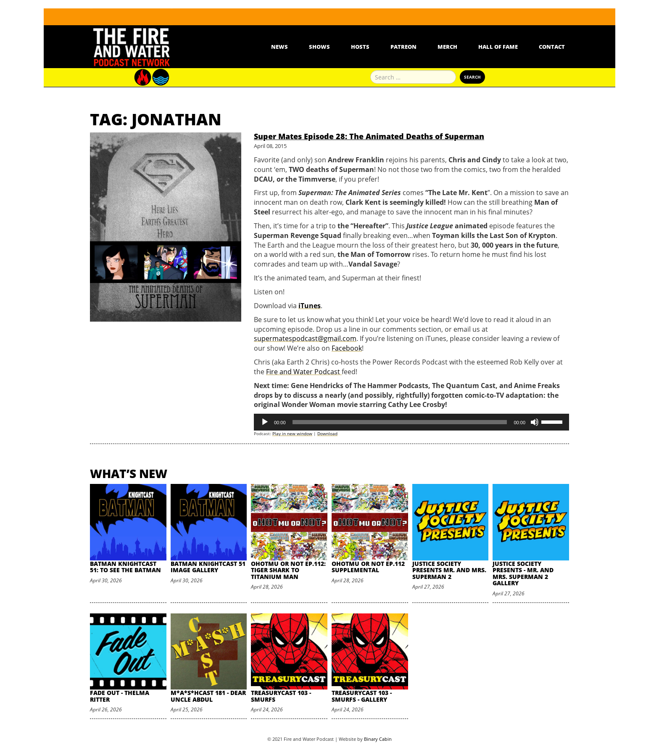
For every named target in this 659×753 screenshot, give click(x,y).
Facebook (347, 348)
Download (327, 433)
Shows (319, 46)
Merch (447, 46)
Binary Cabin (378, 739)
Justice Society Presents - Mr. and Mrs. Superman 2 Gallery (523, 573)
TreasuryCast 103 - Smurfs (281, 696)
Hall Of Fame (498, 46)
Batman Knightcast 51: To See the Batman (125, 567)
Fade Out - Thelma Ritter (119, 696)
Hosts (360, 46)
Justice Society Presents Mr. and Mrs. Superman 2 (449, 570)
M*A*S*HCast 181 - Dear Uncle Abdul (208, 696)
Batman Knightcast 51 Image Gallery (208, 567)
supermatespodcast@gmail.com (305, 338)
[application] (411, 422)
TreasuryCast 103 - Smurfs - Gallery (362, 696)
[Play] (265, 422)
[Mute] (534, 422)
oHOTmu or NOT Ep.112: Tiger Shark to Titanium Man (288, 570)
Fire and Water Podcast (304, 371)
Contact (552, 46)
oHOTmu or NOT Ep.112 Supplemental (368, 567)
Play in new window (292, 433)
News (279, 46)
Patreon (403, 46)
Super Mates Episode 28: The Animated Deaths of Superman (369, 136)
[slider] (400, 422)
